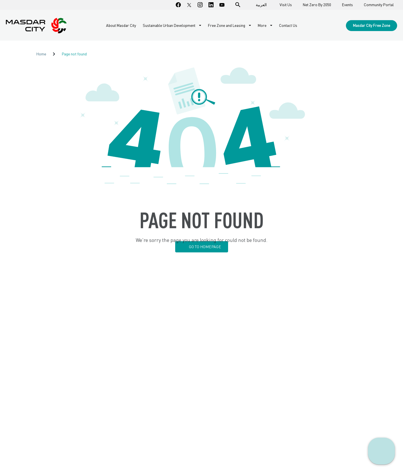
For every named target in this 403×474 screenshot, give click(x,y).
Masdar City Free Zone (371, 25)
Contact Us (288, 25)
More (262, 25)
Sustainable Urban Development (169, 25)
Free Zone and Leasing (227, 25)
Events (347, 5)
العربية (261, 4)
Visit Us (286, 5)
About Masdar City (121, 25)
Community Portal (379, 5)
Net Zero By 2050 (317, 5)
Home (41, 54)
